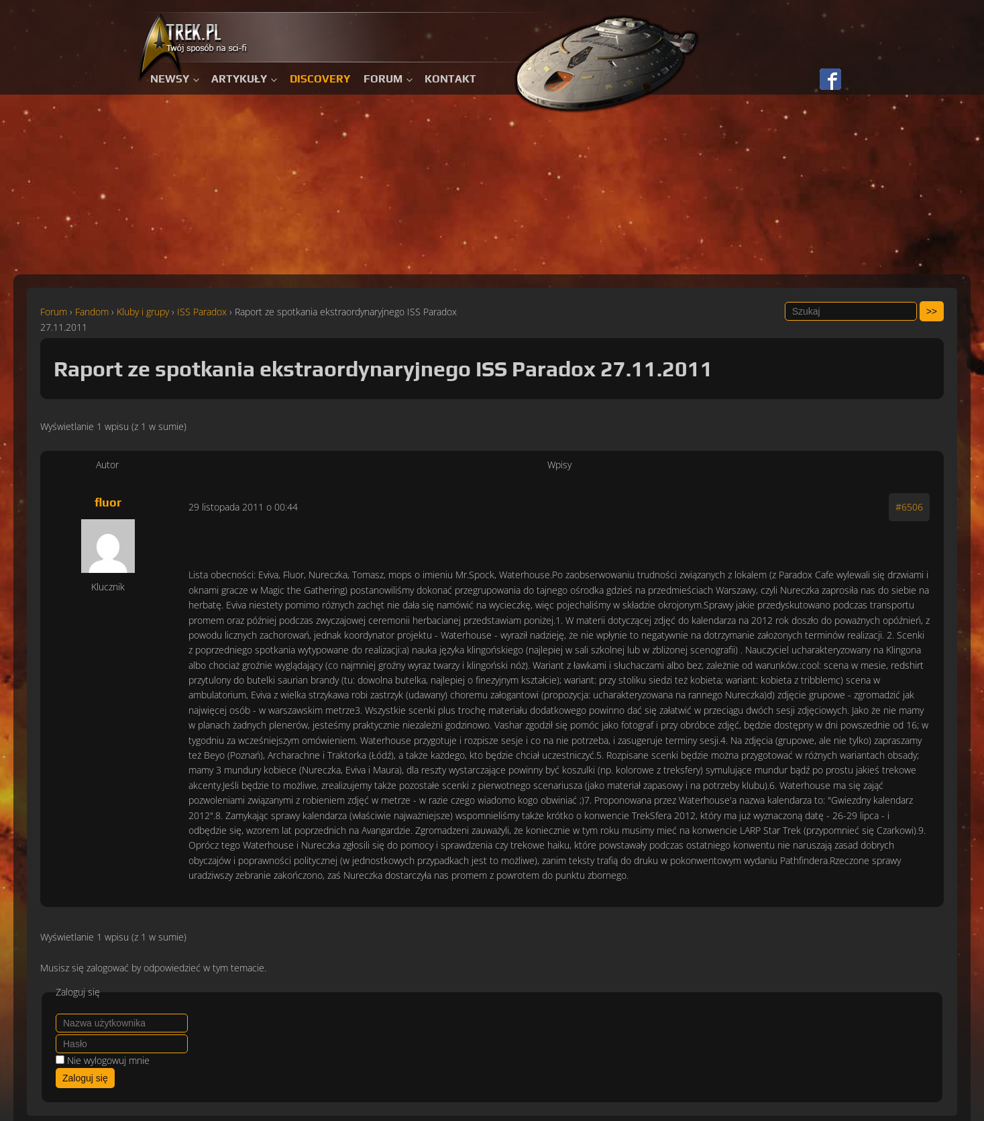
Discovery (320, 78)
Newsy (169, 78)
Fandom (92, 311)
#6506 (909, 506)
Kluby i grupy (143, 311)
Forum (383, 78)
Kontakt (450, 78)
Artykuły (239, 78)
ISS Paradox (202, 311)
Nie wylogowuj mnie (108, 1060)
